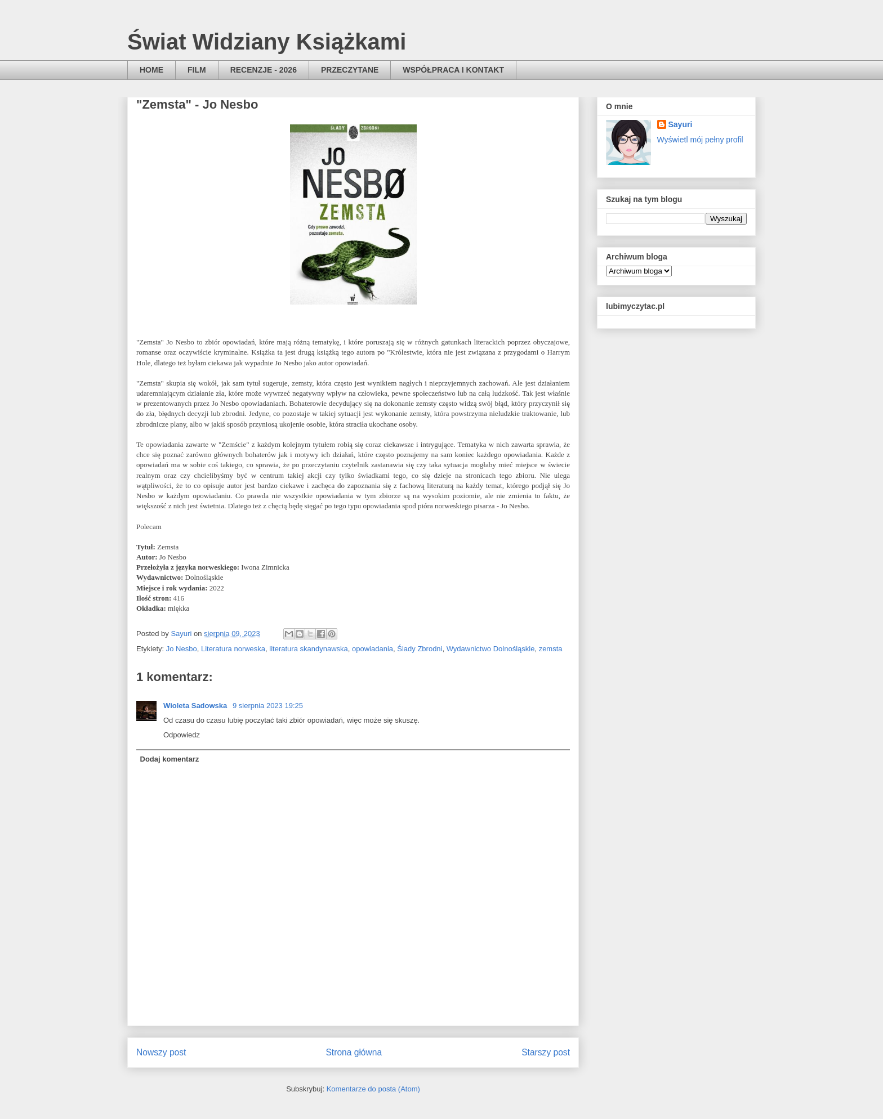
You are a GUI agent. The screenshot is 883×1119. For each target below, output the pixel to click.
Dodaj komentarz (169, 759)
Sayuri (680, 124)
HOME (151, 69)
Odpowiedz (181, 735)
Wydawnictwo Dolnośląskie (491, 648)
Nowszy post (161, 1052)
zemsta (551, 648)
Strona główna (353, 1052)
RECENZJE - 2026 (263, 69)
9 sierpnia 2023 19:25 (268, 705)
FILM (197, 69)
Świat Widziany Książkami (266, 41)
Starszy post (545, 1052)
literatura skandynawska (308, 648)
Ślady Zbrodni (419, 648)
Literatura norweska (233, 648)
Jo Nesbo (181, 648)
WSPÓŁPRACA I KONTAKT (453, 69)
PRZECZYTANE (349, 69)
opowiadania (372, 648)
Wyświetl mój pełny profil (700, 139)
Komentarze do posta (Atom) (373, 1089)
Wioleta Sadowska (196, 705)
